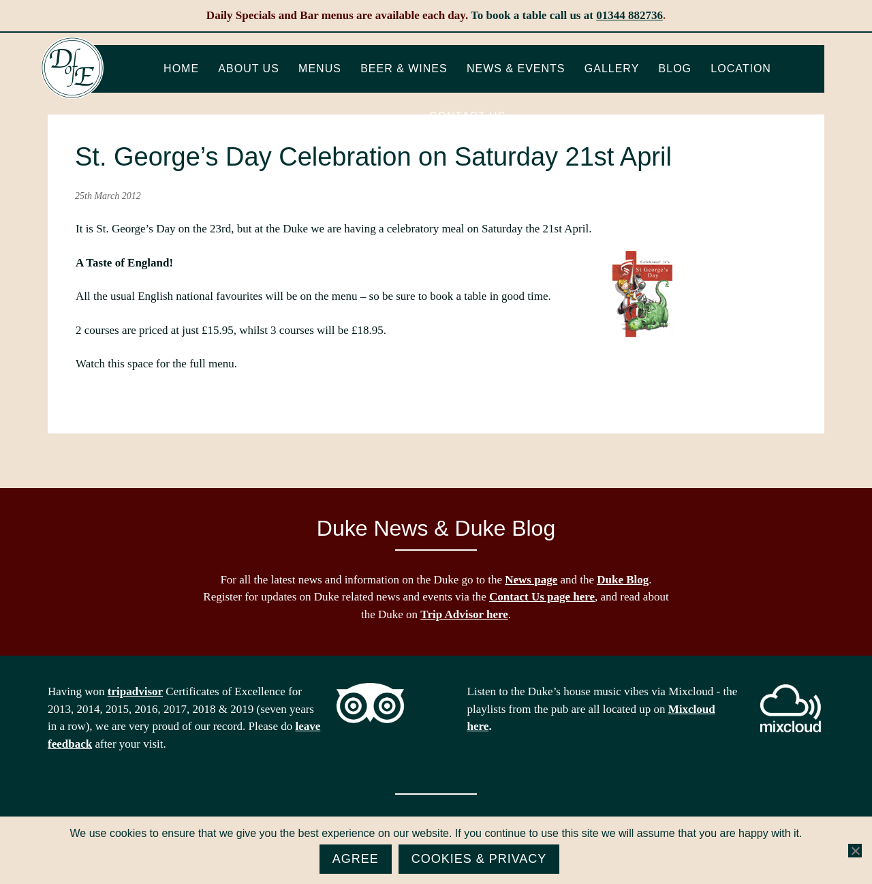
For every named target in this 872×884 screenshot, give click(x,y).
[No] (855, 850)
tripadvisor (135, 691)
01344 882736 (629, 15)
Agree (355, 859)
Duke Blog (623, 579)
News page (531, 579)
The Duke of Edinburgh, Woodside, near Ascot (72, 68)
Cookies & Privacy (479, 859)
